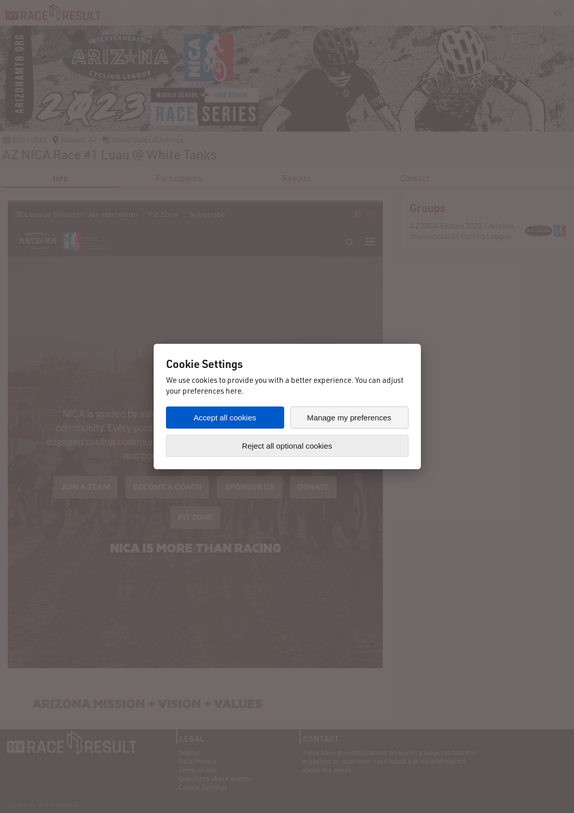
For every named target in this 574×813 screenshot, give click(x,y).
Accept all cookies (225, 417)
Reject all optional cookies (287, 445)
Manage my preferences (349, 417)
